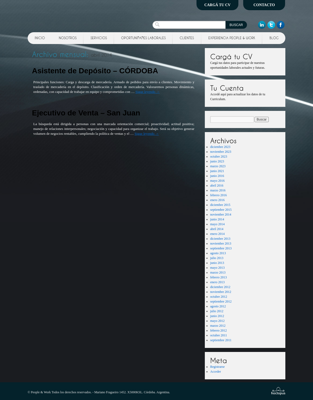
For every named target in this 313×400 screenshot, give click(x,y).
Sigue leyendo (147, 92)
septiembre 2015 (221, 210)
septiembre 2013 (221, 248)
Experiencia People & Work (231, 38)
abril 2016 (216, 185)
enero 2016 (217, 200)
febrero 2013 (218, 277)
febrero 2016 (218, 195)
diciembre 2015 (220, 205)
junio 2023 (217, 161)
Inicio (40, 38)
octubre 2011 (218, 335)
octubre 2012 (218, 297)
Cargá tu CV (217, 5)
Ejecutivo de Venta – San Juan (86, 113)
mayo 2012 (217, 321)
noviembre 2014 (220, 214)
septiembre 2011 (220, 340)
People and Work (66, 15)
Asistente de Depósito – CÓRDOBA (95, 71)
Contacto (264, 5)
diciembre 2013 (220, 239)
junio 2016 (217, 176)
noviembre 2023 (220, 152)
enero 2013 (217, 282)
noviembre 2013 (220, 243)
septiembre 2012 (221, 301)
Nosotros (68, 38)
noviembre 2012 (220, 292)
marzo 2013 (217, 272)
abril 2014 (216, 229)
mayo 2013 (217, 268)
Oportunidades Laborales (143, 38)
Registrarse (217, 367)
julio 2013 (216, 258)
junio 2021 (217, 171)
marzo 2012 (217, 326)
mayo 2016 (217, 181)
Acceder (215, 371)
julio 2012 (216, 311)
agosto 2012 (218, 306)
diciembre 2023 (220, 147)
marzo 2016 (217, 190)
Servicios (98, 38)
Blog (274, 38)
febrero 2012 (218, 330)
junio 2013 (217, 263)
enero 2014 (217, 234)
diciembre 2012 (220, 287)
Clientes (187, 38)
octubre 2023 (218, 156)
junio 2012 (217, 316)
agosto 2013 (218, 253)
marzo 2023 (217, 166)
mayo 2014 (217, 224)
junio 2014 (217, 219)
